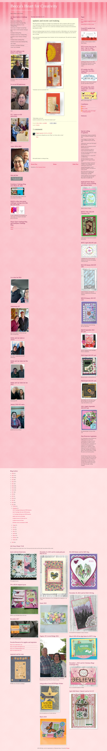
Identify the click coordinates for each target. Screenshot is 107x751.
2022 (13, 481)
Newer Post (34, 164)
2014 (13, 498)
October (14, 506)
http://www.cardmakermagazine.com (17, 648)
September (15, 508)
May (14, 531)
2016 (13, 494)
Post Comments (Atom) (40, 167)
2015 (13, 496)
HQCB (12, 227)
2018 (13, 490)
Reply (37, 137)
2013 (13, 500)
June (14, 529)
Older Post (75, 164)
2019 (13, 487)
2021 (13, 483)
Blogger (67, 748)
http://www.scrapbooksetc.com (16, 644)
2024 (13, 477)
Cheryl (37, 133)
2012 (13, 502)
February (15, 537)
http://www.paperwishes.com (16, 650)
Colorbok (37, 125)
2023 (13, 479)
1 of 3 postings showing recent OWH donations (22, 514)
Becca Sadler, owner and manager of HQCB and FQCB (89, 111)
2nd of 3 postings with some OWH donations (21, 512)
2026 (13, 473)
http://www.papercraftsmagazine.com (17, 646)
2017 (13, 492)
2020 (13, 485)
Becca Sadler (85, 108)
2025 (13, 475)
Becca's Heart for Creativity (34, 6)
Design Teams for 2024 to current (87, 24)
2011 (13, 504)
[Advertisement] (15, 253)
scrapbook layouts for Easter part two (20, 518)
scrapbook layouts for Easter (18, 520)
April (14, 533)
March (14, 535)
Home (55, 164)
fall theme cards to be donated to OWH (20, 522)
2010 (13, 542)
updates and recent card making (19, 516)
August (14, 525)
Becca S (84, 106)
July (14, 527)
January (14, 539)
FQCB (12, 229)
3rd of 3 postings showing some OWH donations (22, 510)
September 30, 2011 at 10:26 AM (45, 133)
